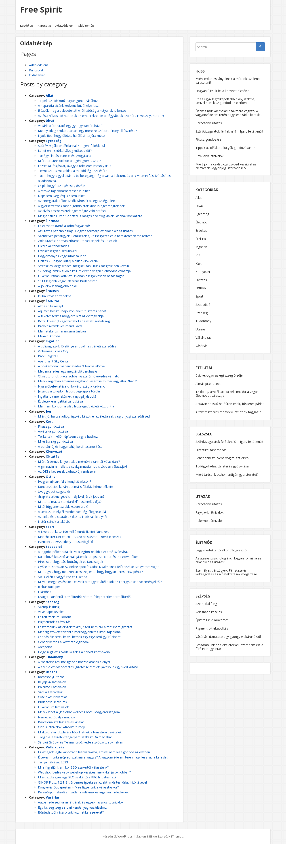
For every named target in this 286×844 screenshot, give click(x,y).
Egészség (53, 141)
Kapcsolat (44, 26)
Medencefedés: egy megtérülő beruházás (68, 371)
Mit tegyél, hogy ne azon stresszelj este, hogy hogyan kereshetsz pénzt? (90, 572)
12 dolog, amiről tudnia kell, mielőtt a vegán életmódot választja (84, 271)
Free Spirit (41, 9)
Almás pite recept (50, 306)
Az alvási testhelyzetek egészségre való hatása (72, 211)
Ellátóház (44, 592)
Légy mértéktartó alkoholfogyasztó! (64, 226)
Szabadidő (54, 546)
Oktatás (52, 456)
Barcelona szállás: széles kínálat (61, 722)
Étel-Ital (52, 301)
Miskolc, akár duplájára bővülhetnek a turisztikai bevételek (80, 732)
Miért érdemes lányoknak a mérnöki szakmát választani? (79, 461)
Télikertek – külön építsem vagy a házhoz (68, 436)
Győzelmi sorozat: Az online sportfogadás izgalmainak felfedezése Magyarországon (98, 567)
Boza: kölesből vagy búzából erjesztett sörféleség (74, 321)
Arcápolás (45, 647)
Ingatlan (52, 341)
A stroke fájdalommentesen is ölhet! (64, 191)
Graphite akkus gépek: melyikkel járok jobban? (71, 496)
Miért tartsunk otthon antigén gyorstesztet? (69, 161)
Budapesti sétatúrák (52, 702)
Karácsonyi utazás (51, 677)
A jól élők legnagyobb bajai (57, 286)
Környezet (54, 451)
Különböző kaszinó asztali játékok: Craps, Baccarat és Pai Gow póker (88, 557)
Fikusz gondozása (51, 426)
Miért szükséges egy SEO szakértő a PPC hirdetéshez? (77, 777)
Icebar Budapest (50, 587)
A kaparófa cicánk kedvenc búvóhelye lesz (68, 105)
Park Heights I (48, 356)
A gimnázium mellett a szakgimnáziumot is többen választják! (82, 466)
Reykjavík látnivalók (52, 682)
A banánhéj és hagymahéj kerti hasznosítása (70, 446)
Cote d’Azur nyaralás (52, 697)
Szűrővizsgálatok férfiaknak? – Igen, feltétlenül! (71, 146)
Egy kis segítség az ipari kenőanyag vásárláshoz (72, 807)
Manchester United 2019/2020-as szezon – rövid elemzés (79, 537)
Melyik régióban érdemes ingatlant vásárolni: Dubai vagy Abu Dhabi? (87, 381)
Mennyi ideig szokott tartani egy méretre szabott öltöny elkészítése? (87, 131)
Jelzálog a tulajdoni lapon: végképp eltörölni (69, 391)
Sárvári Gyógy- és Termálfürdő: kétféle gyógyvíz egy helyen (80, 742)
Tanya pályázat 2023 (53, 762)
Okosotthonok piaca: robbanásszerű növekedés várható (78, 376)
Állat (49, 95)
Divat (50, 120)
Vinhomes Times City (53, 351)
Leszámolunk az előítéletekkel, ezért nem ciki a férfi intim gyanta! (85, 627)
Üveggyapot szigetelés (54, 491)
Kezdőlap (26, 26)
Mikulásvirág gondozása (55, 441)
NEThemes (175, 836)
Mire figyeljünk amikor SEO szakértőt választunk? (73, 767)
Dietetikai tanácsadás (53, 246)
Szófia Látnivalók (50, 692)
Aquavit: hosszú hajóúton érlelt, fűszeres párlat (72, 311)
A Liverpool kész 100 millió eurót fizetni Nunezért (73, 531)
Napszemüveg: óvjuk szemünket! (62, 196)
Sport (50, 527)
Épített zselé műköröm (54, 617)
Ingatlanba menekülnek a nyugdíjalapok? (67, 396)
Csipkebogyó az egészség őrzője (61, 186)
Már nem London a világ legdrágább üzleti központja (76, 406)
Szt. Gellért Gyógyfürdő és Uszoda (62, 577)
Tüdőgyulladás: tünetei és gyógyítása (64, 156)
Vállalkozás (55, 747)
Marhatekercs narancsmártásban (62, 331)
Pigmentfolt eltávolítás (54, 622)
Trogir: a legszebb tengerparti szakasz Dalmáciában (75, 737)
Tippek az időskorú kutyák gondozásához (68, 101)
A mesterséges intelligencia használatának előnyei (74, 662)
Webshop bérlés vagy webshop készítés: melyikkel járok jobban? (84, 772)
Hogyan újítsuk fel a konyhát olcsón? (64, 481)
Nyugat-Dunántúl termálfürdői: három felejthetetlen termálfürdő (84, 597)
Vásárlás (53, 797)
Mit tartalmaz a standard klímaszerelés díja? (69, 501)
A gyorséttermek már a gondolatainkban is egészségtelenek (81, 206)
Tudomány (54, 657)
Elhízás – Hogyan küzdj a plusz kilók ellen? (68, 261)
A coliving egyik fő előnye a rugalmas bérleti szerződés (77, 346)
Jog (48, 411)
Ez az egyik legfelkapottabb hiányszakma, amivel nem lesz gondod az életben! (94, 752)
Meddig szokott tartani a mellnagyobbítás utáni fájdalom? (79, 632)
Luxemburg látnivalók (53, 707)
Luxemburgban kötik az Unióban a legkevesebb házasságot (81, 276)
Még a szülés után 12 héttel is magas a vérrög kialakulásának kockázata (90, 216)
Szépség (52, 602)
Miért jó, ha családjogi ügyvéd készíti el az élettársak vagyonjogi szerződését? (94, 416)
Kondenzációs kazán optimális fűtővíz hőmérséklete (75, 486)
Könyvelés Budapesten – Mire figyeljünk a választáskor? (78, 787)
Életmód (52, 221)
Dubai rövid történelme (55, 296)
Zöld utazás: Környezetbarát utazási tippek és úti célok (77, 241)
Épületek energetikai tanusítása (60, 401)
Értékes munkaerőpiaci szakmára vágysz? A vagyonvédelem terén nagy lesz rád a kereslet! (103, 757)
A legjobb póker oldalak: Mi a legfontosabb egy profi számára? (83, 552)
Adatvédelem (64, 26)
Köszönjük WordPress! (118, 836)
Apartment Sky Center (54, 361)
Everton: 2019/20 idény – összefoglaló (65, 542)
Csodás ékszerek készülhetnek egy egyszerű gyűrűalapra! (79, 637)
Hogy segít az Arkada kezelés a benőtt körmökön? (74, 652)
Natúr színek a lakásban (55, 521)
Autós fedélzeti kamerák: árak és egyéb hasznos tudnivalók (80, 802)
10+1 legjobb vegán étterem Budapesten (67, 281)
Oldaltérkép (86, 26)
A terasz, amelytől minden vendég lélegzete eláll (72, 512)
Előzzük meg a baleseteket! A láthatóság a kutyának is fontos (82, 110)
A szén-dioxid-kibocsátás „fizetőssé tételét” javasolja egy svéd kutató (88, 667)
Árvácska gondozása (53, 431)
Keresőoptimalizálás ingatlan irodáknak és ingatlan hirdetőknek (83, 792)
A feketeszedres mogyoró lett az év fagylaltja (71, 316)
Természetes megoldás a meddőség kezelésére (72, 171)
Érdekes (52, 291)
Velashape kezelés (51, 612)
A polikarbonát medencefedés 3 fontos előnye (71, 366)
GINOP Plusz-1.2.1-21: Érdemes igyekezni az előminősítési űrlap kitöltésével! (92, 782)
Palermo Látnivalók (52, 687)
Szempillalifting (48, 607)
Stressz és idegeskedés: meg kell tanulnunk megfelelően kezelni (84, 266)
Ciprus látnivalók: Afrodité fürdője (62, 727)
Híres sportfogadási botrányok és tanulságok (70, 561)
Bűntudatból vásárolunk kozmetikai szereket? (71, 812)
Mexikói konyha (49, 336)
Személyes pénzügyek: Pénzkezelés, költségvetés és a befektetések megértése (95, 236)
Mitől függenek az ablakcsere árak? (63, 506)
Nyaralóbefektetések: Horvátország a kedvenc (71, 386)
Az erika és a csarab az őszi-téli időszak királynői (72, 516)
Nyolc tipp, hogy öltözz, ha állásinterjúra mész (71, 135)
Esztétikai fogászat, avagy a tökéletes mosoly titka (74, 166)
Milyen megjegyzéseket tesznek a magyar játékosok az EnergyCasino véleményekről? (100, 582)
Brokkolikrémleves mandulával (60, 326)
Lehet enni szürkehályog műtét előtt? (65, 150)
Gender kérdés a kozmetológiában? (63, 642)
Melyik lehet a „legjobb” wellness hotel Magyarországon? (79, 712)
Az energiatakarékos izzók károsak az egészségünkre (76, 201)
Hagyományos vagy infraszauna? (62, 256)
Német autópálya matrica (56, 717)
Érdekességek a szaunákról (57, 251)
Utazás (51, 672)
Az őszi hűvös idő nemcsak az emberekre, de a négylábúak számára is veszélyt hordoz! (101, 116)
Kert (49, 421)
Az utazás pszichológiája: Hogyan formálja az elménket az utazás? (86, 231)
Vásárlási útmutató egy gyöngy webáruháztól (70, 126)
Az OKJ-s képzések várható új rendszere (67, 471)
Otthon (51, 476)
